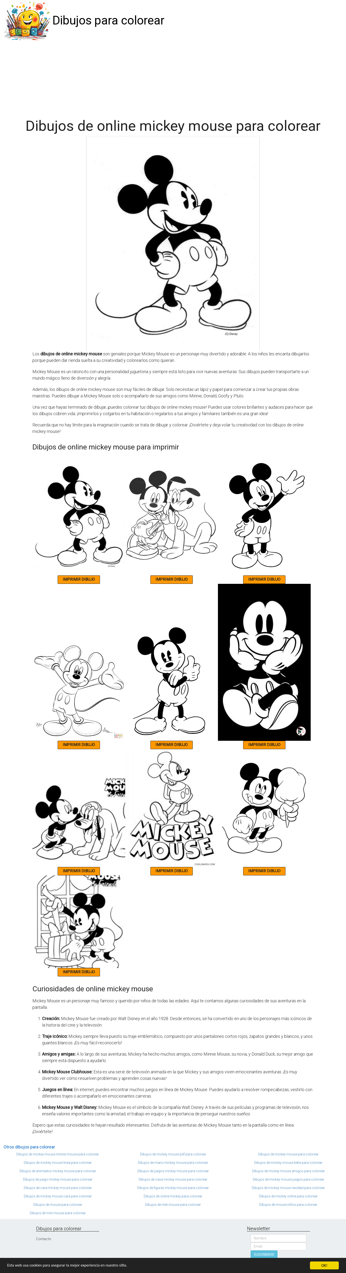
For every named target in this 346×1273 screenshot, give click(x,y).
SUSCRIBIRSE (264, 1254)
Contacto (43, 1239)
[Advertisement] (173, 77)
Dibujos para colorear (108, 20)
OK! (324, 1265)
